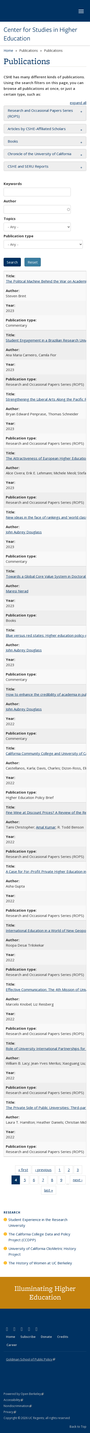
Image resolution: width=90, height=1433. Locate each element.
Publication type (18, 235)
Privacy (10, 1412)
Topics (10, 218)
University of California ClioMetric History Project (42, 1251)
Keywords (13, 183)
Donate (46, 1336)
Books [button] (13, 141)
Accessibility (13, 1400)
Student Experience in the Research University (37, 1222)
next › (79, 1180)
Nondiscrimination (18, 1406)
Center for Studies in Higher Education (40, 34)
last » (50, 1191)
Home (8, 50)
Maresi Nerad (17, 591)
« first (24, 1170)
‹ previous (45, 1170)
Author (10, 201)
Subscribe (28, 1336)
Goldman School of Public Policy (30, 1359)
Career (11, 1345)
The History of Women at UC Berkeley (40, 1263)
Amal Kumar (46, 827)
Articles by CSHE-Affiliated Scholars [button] (37, 128)
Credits (62, 1336)
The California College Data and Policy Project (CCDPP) (39, 1237)
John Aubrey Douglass (24, 532)
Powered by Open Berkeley (24, 1394)
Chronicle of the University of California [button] (39, 153)
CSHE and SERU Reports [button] (28, 166)
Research (12, 1212)
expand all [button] (78, 102)
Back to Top (78, 1426)
